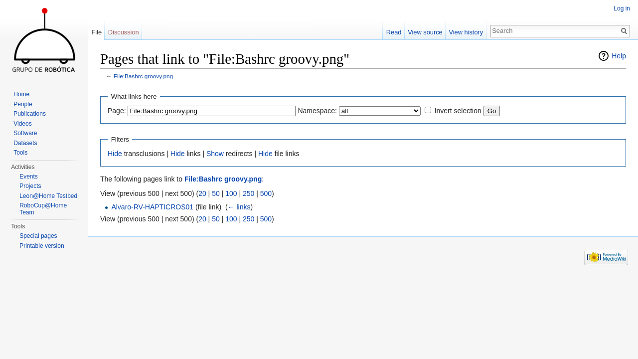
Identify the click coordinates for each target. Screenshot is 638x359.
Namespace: (317, 111)
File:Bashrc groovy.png (143, 76)
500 (266, 193)
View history (466, 32)
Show (215, 154)
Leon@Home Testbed (48, 195)
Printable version (41, 245)
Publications (29, 113)
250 (248, 193)
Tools (20, 152)
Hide (115, 154)
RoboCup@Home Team (43, 209)
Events (28, 176)
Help (619, 56)
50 (216, 193)
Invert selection (458, 111)
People (22, 104)
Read (394, 32)
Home (21, 94)
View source (425, 32)
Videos (22, 123)
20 (202, 193)
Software (25, 133)
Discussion (123, 32)
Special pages (38, 235)
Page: (117, 111)
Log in (622, 8)
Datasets (25, 143)
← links (239, 207)
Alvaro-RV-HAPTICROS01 (152, 207)
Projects (30, 185)
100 (231, 193)
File (96, 32)
